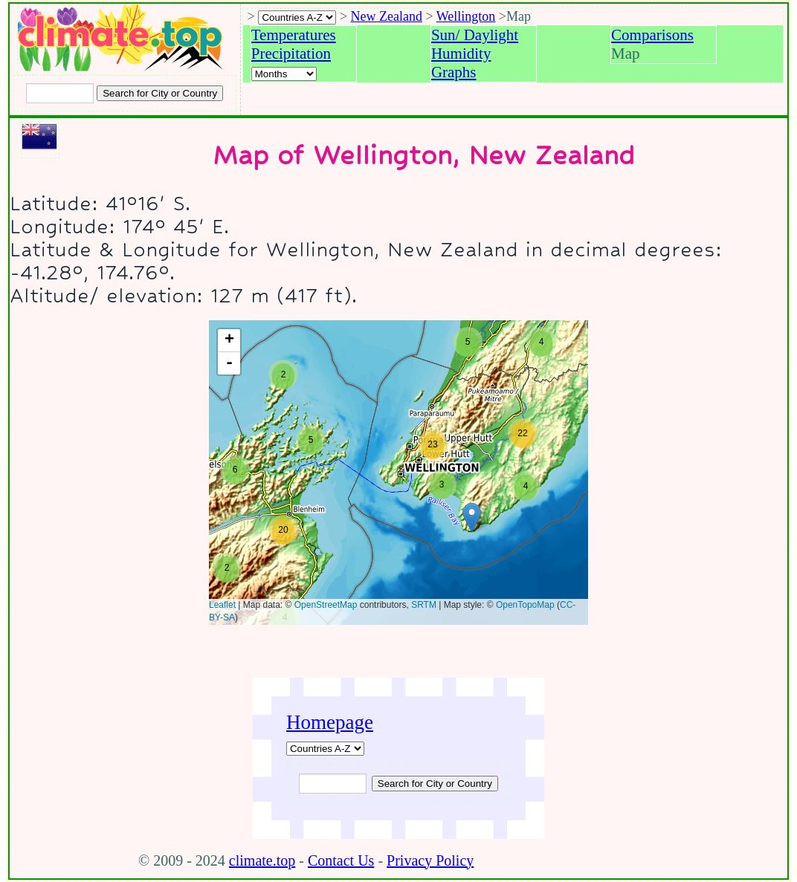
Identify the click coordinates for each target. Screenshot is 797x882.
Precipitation (291, 53)
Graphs (454, 72)
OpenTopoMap (525, 605)
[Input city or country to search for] (60, 93)
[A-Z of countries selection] (297, 17)
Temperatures (293, 35)
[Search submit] (160, 93)
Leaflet (222, 605)
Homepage (329, 722)
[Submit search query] (435, 783)
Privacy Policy (430, 860)
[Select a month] (284, 74)
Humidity (461, 53)
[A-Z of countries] (325, 749)
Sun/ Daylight (474, 35)
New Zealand (386, 16)
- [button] (229, 363)
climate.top (262, 860)
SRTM (423, 605)
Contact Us (341, 860)
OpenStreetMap (326, 605)
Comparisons (652, 35)
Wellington (466, 16)
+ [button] (229, 340)
